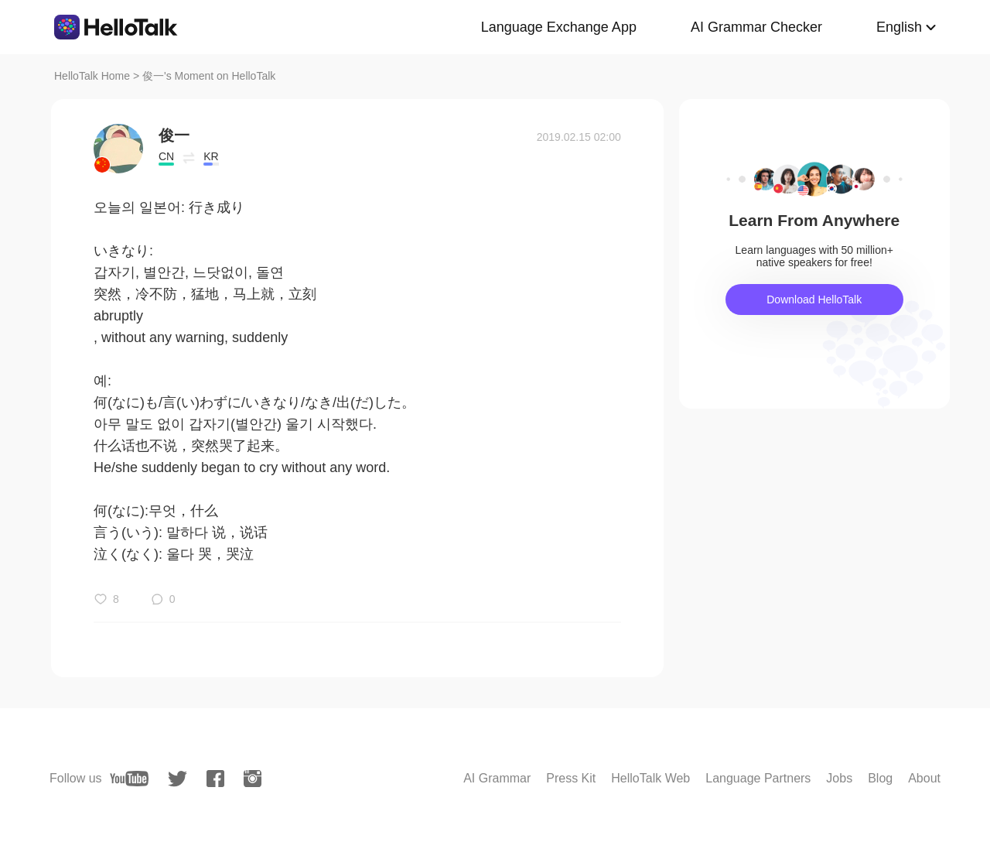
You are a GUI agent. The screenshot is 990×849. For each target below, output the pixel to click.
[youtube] (129, 778)
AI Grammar (497, 778)
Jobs (839, 778)
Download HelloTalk (814, 299)
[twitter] (177, 779)
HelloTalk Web (650, 778)
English (899, 27)
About (924, 778)
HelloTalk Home (92, 76)
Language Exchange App (559, 27)
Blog (880, 778)
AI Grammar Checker (756, 27)
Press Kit (571, 778)
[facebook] (215, 778)
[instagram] (252, 778)
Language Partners (758, 778)
